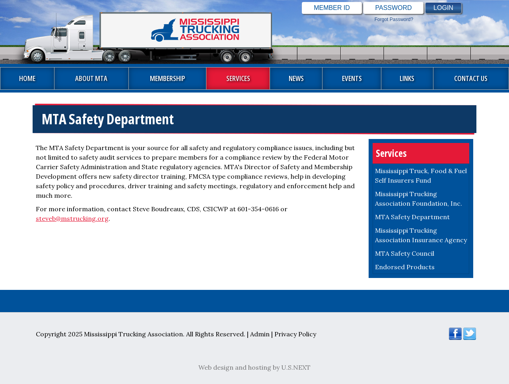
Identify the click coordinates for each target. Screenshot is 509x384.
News (296, 78)
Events (352, 78)
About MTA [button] (91, 78)
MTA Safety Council (404, 253)
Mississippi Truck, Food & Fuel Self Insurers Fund (421, 175)
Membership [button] (167, 78)
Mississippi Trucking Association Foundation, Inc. (418, 198)
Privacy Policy (295, 334)
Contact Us (471, 78)
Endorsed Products (405, 267)
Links (407, 78)
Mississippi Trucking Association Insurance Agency (421, 235)
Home (27, 78)
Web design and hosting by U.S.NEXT (254, 367)
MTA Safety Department (412, 217)
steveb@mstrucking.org (72, 218)
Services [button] (238, 78)
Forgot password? (394, 19)
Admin (260, 334)
